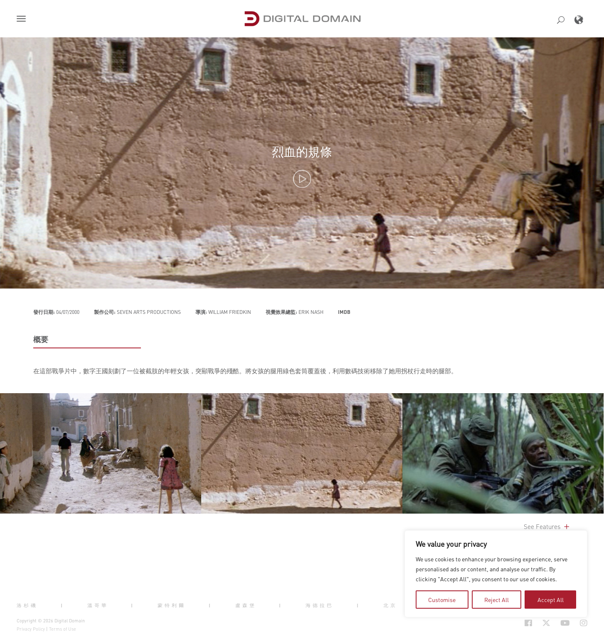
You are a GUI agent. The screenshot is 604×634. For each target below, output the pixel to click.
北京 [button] (390, 605)
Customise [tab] (442, 599)
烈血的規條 (302, 151)
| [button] (62, 605)
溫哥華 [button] (97, 605)
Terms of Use (62, 629)
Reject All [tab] (496, 599)
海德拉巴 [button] (320, 605)
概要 (40, 339)
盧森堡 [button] (245, 605)
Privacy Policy (31, 629)
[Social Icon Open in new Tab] (528, 623)
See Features (547, 526)
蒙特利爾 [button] (172, 605)
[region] (495, 573)
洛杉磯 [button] (27, 605)
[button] (23, 19)
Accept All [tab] (550, 599)
